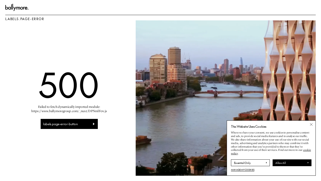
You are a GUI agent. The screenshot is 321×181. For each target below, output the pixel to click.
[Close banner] (311, 124)
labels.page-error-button (60, 123)
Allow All (280, 163)
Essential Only (242, 163)
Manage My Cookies (242, 170)
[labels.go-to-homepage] (17, 7)
